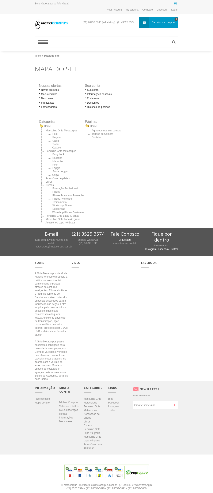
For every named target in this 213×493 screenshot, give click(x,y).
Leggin (56, 168)
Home (47, 126)
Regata (57, 137)
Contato (96, 137)
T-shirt (56, 144)
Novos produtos (50, 89)
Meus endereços (68, 410)
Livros (49, 181)
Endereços (93, 98)
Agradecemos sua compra (106, 130)
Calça (56, 140)
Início (38, 55)
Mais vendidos (49, 94)
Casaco (56, 147)
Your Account (114, 9)
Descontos (47, 98)
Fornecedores (49, 107)
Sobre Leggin (60, 171)
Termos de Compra (102, 133)
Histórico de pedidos (98, 107)
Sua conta (92, 89)
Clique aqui (124, 239)
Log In (174, 9)
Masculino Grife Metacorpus (61, 130)
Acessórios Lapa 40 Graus (60, 222)
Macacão (58, 161)
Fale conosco (42, 398)
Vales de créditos (69, 406)
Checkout (162, 9)
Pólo (55, 133)
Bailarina (57, 157)
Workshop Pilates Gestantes (68, 212)
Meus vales (65, 421)
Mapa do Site (42, 402)
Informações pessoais (99, 94)
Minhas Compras (69, 402)
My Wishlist (132, 9)
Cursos (50, 185)
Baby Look (59, 154)
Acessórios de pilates (58, 178)
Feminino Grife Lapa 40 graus (62, 215)
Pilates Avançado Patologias (68, 195)
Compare (147, 9)
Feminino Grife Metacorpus (61, 151)
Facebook (163, 249)
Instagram (150, 249)
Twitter (174, 249)
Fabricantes (47, 102)
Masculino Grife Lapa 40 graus (63, 219)
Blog (110, 398)
